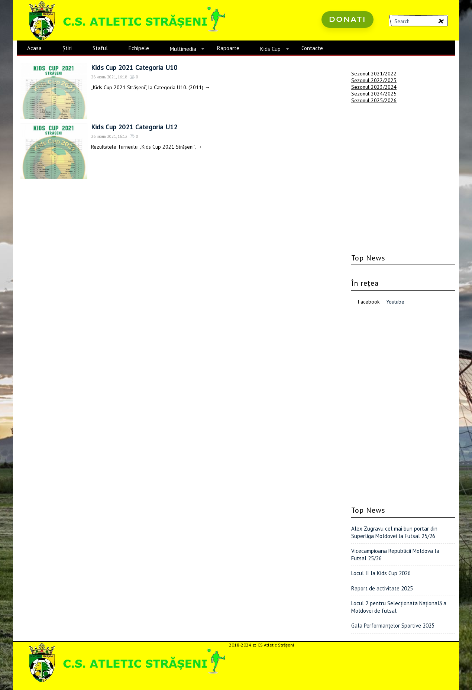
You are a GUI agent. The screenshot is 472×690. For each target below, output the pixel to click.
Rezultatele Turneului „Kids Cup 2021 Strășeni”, (143, 146)
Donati (347, 19)
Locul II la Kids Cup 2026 (381, 573)
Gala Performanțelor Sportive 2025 (392, 625)
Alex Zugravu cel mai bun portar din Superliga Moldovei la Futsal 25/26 (394, 532)
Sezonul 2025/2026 (374, 100)
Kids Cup (270, 48)
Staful (100, 48)
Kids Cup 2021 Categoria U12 (134, 127)
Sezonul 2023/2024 (374, 87)
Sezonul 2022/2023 (374, 80)
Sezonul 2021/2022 (374, 73)
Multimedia (183, 48)
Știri (67, 48)
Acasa (34, 48)
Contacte (312, 48)
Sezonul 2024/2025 (374, 93)
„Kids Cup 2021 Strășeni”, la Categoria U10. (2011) (147, 87)
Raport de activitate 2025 (382, 588)
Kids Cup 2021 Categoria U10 (134, 67)
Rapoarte (228, 48)
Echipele (139, 48)
